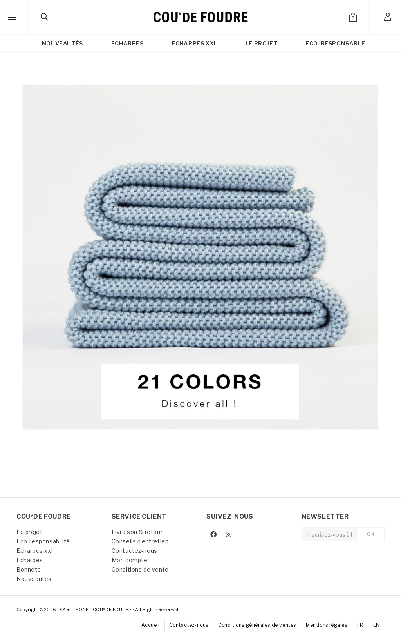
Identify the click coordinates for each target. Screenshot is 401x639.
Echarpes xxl (34, 550)
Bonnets (28, 569)
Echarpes (29, 560)
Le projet (29, 531)
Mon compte (130, 560)
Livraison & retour (137, 531)
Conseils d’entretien (140, 541)
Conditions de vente (140, 569)
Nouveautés (34, 578)
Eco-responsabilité (43, 541)
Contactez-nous (134, 550)
